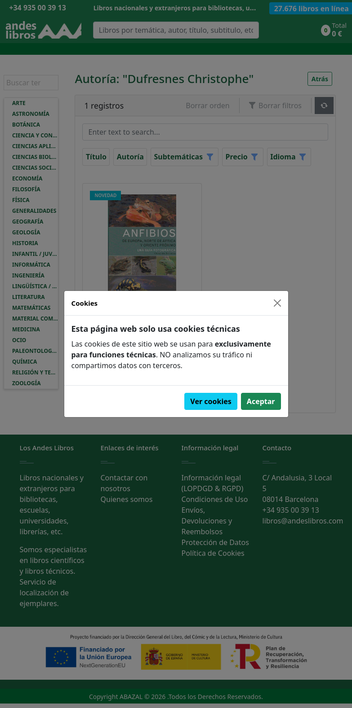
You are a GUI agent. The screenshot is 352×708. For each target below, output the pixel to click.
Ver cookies (211, 401)
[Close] (277, 303)
